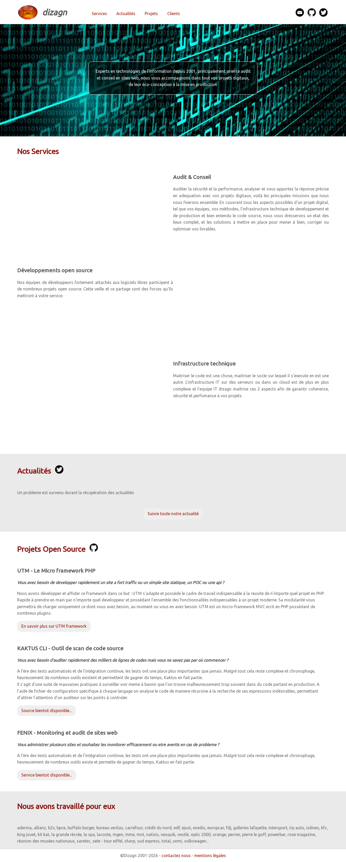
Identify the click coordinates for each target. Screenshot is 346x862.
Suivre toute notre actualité (173, 513)
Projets (151, 13)
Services (99, 13)
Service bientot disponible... (46, 775)
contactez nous (176, 855)
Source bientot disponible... (46, 710)
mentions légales (210, 855)
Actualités (125, 13)
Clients (173, 13)
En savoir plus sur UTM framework (53, 626)
